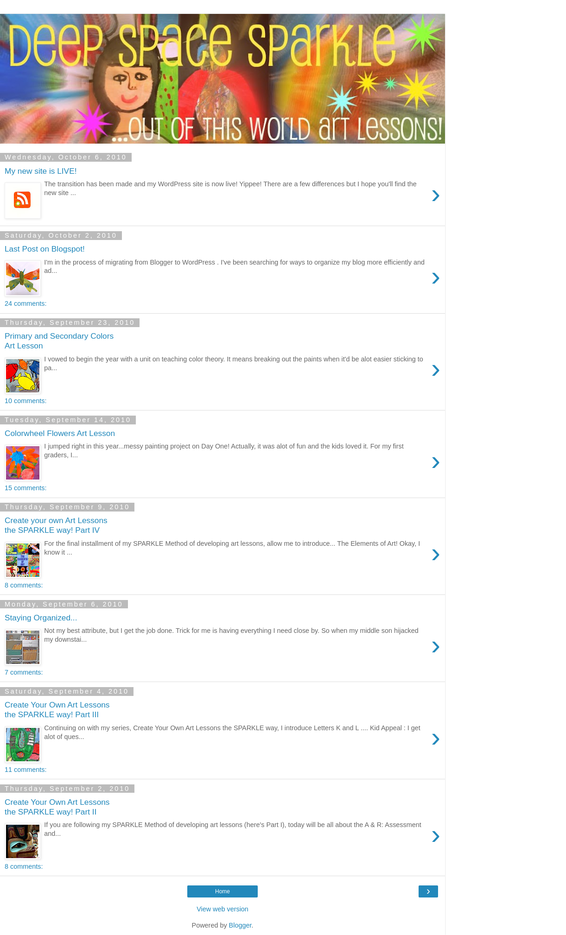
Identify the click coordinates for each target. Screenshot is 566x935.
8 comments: (24, 585)
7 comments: (24, 672)
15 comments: (25, 488)
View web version (222, 909)
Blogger (240, 925)
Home (222, 891)
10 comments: (25, 400)
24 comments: (25, 303)
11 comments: (25, 769)
